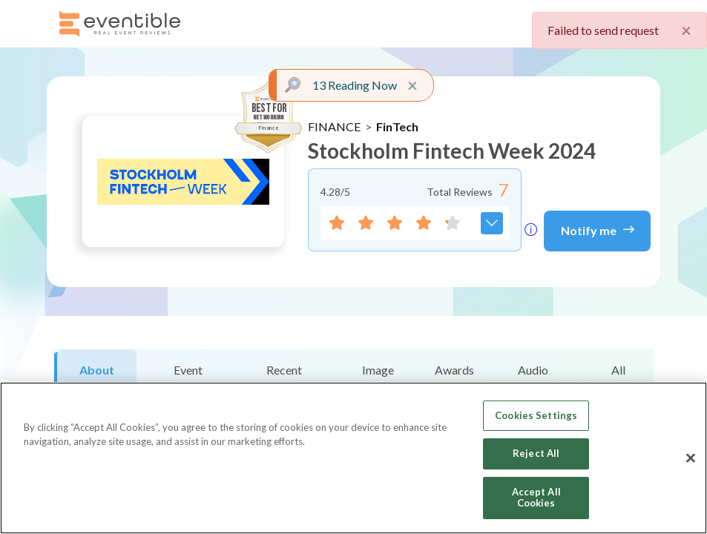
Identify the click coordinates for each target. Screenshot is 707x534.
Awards (454, 370)
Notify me (597, 229)
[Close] (690, 458)
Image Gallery (377, 378)
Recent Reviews (284, 378)
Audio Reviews (533, 378)
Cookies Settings (536, 415)
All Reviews (618, 378)
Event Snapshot (188, 378)
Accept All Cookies (536, 498)
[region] (353, 458)
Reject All (536, 453)
